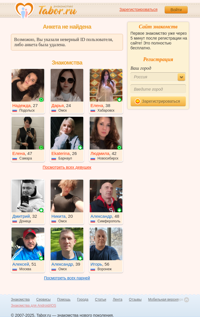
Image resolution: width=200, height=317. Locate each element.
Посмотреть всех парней (67, 278)
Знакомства (20, 299)
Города (82, 299)
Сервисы (43, 299)
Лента (117, 299)
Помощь (63, 299)
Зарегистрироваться (138, 9)
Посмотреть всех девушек (67, 167)
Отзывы (135, 299)
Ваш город (140, 68)
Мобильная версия (163, 299)
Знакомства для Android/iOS (33, 306)
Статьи (100, 299)
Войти (176, 9)
